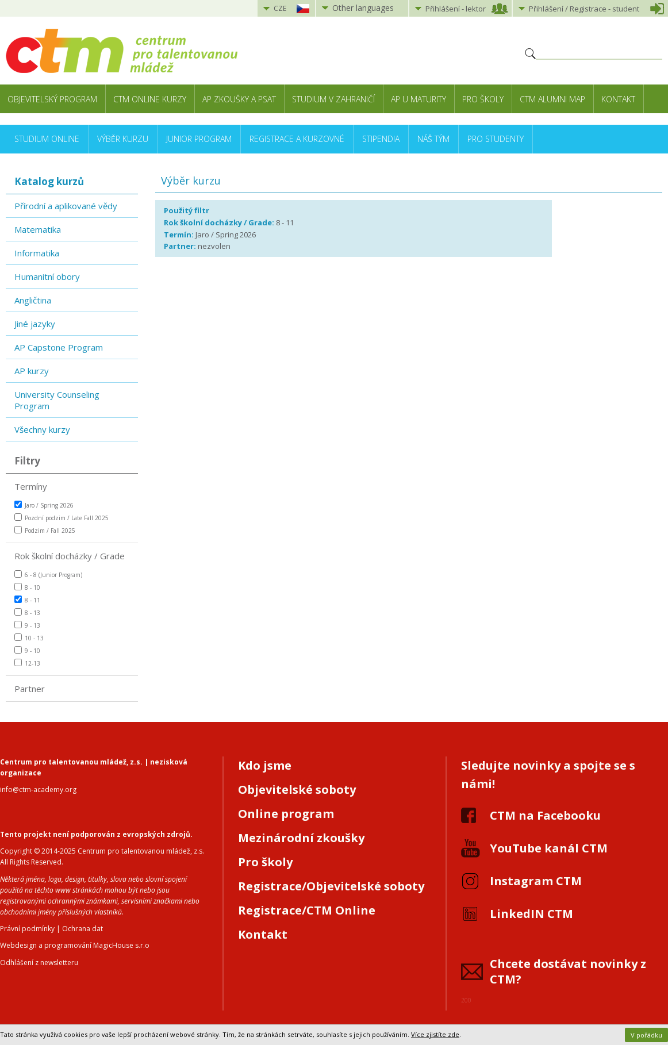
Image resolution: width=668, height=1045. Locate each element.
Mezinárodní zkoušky (301, 838)
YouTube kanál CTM (549, 848)
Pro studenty (495, 138)
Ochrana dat (82, 928)
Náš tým (433, 138)
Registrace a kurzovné (296, 138)
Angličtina (32, 300)
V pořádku (646, 1035)
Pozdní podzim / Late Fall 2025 (61, 517)
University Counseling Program (56, 400)
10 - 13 (29, 637)
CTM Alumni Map (552, 99)
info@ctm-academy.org (38, 789)
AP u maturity (418, 99)
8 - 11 (27, 600)
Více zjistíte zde (435, 1034)
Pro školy (483, 99)
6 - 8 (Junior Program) (48, 574)
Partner (29, 688)
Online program (286, 813)
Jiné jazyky (34, 323)
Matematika (37, 229)
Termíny (30, 486)
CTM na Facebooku (545, 815)
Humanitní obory (47, 276)
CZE (280, 8)
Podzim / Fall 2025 (44, 530)
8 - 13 (27, 612)
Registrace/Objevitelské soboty (331, 886)
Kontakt (618, 99)
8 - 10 (27, 587)
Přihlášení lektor (455, 8)
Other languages (363, 7)
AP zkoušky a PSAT (239, 99)
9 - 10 (27, 650)
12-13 (27, 663)
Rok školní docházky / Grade (69, 556)
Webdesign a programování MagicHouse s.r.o (74, 945)
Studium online (46, 138)
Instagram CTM (536, 881)
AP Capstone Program (58, 347)
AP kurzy (31, 370)
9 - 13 (27, 625)
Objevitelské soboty (297, 789)
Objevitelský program (52, 99)
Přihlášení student (584, 8)
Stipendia (381, 138)
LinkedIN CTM (531, 913)
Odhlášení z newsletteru (39, 962)
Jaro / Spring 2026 (44, 505)
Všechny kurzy (42, 429)
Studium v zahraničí (333, 99)
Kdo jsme (264, 765)
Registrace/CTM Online (306, 910)
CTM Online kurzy (149, 99)
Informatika (36, 253)
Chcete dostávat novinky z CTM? (568, 971)
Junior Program (199, 138)
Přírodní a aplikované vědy (65, 206)
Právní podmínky (27, 928)
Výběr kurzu (122, 138)
